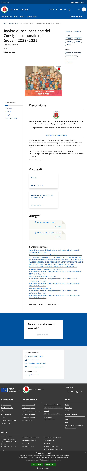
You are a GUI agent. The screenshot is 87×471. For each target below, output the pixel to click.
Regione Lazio (5, 2)
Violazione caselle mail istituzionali (40, 288)
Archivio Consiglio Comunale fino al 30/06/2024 (53, 450)
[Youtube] (60, 9)
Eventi (67, 422)
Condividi (69, 31)
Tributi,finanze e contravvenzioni (53, 408)
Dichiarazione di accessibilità (52, 446)
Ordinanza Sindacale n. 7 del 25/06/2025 (42, 276)
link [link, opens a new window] (60, 460)
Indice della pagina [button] (11, 102)
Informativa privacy (49, 440)
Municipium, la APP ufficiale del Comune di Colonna (74, 427)
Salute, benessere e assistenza (53, 414)
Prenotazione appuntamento (30, 437)
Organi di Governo (6, 405)
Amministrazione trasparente (52, 437)
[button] (43, 468)
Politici (3, 417)
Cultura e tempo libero (28, 408)
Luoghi (67, 419)
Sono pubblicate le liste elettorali (56, 135)
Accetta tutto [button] (37, 464)
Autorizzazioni (48, 417)
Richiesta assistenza (28, 446)
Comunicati (68, 408)
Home (4, 23)
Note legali (47, 443)
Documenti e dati (6, 423)
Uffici (2, 411)
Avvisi (16, 23)
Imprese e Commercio (28, 414)
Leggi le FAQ (26, 443)
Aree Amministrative (7, 408)
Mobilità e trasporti (27, 420)
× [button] (85, 452)
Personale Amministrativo (8, 420)
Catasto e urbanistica (28, 417)
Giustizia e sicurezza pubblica (52, 405)
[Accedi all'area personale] (77, 2)
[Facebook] (56, 9)
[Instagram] (64, 9)
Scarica (57, 227)
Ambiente (46, 411)
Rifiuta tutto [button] (50, 464)
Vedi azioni (77, 31)
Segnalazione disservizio (29, 440)
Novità (11, 23)
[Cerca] (84, 9)
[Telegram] (69, 9)
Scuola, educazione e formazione (31, 411)
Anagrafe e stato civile (28, 405)
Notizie (67, 405)
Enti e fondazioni (6, 414)
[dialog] (43, 461)
